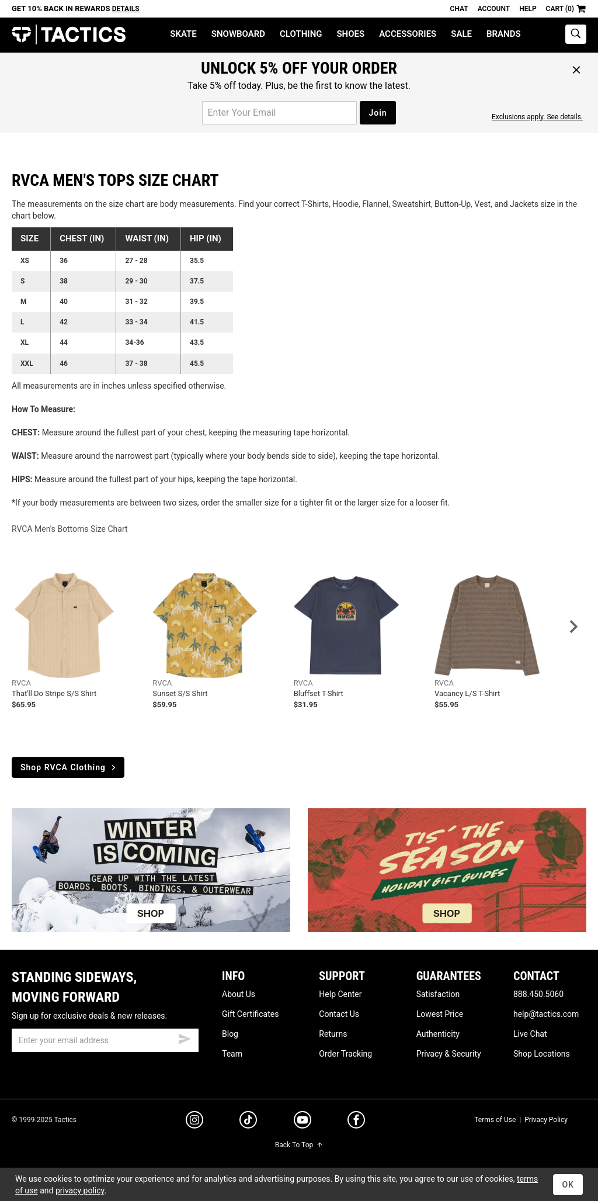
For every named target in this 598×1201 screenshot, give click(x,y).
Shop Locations (541, 1053)
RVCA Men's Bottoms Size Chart (70, 529)
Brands (503, 34)
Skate (183, 34)
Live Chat (530, 1034)
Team (232, 1053)
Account (494, 9)
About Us (238, 994)
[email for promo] (279, 112)
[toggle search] (575, 34)
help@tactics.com (546, 1014)
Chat (459, 9)
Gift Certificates (250, 1014)
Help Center (340, 994)
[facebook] (356, 1122)
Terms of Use (495, 1120)
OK (568, 1184)
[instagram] (194, 1121)
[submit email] (185, 1037)
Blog (230, 1034)
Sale (461, 34)
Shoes (350, 34)
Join (377, 112)
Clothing (301, 34)
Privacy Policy (546, 1120)
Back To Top (299, 1145)
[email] (105, 1040)
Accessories (407, 34)
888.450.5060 (538, 994)
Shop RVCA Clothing (68, 767)
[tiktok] (248, 1121)
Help (527, 9)
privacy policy (80, 1190)
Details (126, 9)
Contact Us (339, 1014)
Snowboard (238, 34)
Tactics (69, 35)
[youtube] (302, 1122)
